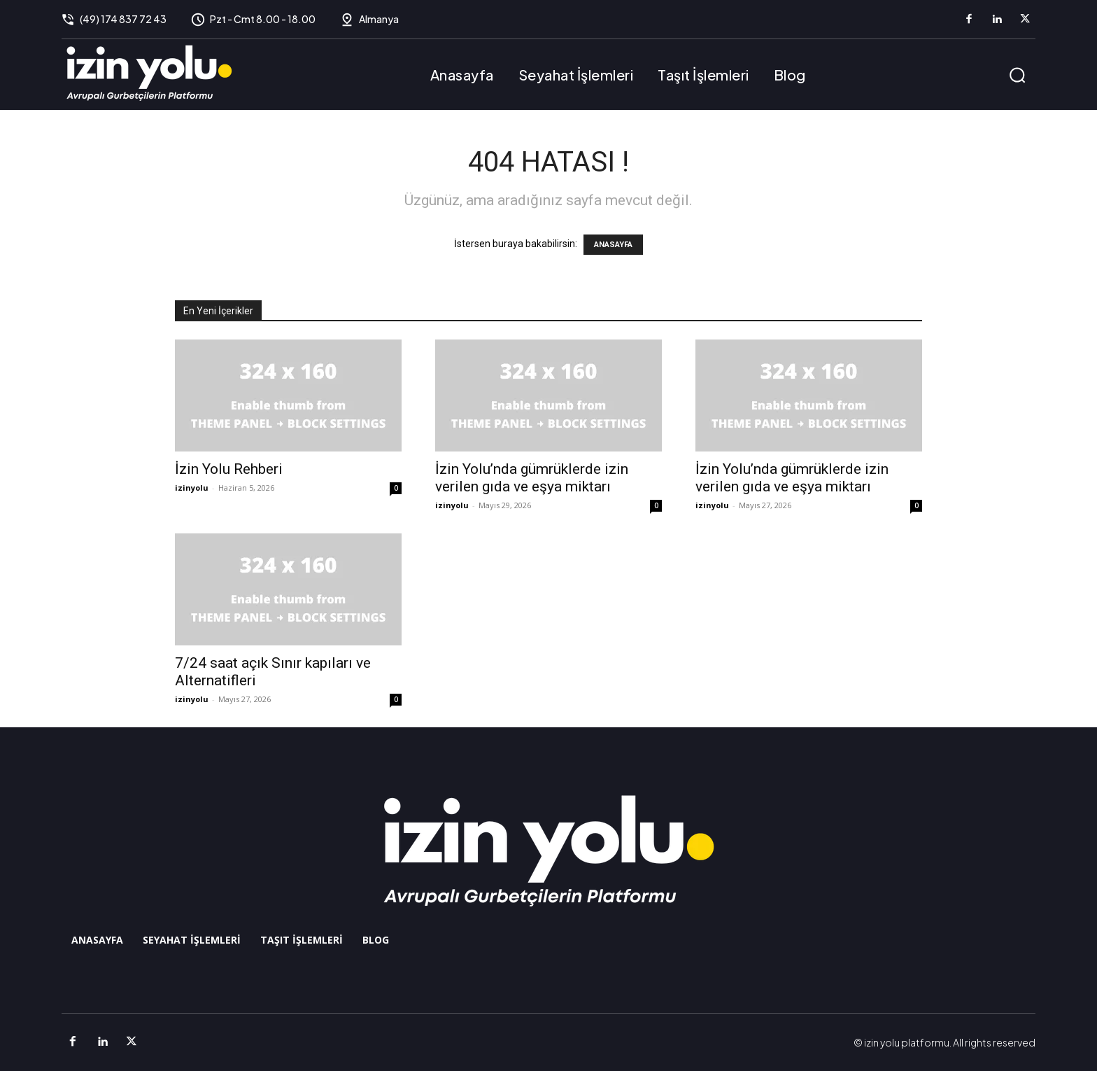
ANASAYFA (613, 244)
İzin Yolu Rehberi (229, 469)
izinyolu (191, 487)
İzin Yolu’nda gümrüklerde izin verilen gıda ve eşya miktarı (531, 478)
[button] (1017, 75)
